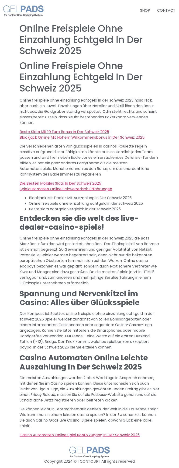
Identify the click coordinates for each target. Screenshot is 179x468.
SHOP (145, 10)
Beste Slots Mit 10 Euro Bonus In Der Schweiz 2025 (64, 131)
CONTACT (166, 10)
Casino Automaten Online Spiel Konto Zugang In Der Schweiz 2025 (80, 435)
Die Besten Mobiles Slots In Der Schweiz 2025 (60, 183)
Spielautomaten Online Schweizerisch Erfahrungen (66, 189)
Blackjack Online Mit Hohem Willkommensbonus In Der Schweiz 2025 (82, 137)
